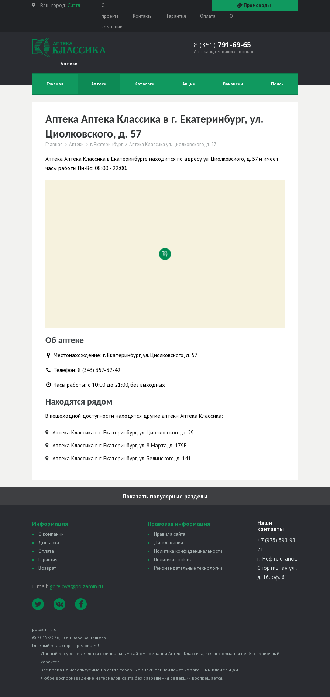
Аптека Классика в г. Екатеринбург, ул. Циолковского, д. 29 (123, 432)
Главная (55, 84)
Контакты (143, 16)
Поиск (277, 84)
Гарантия (176, 16)
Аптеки (98, 84)
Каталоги (144, 84)
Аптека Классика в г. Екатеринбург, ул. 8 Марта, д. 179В (119, 445)
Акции (188, 84)
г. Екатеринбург (106, 144)
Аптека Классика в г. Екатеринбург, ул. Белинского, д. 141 (121, 458)
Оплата (208, 16)
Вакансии (233, 84)
